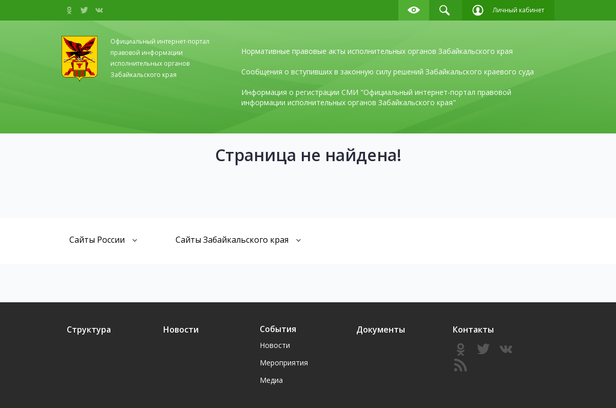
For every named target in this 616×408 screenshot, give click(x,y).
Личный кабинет (508, 10)
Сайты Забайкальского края (238, 239)
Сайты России (103, 239)
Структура (89, 329)
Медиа (271, 380)
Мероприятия (284, 362)
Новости (181, 329)
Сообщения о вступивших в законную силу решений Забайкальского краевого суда (387, 71)
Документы (380, 329)
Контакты (473, 329)
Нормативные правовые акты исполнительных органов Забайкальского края (377, 51)
